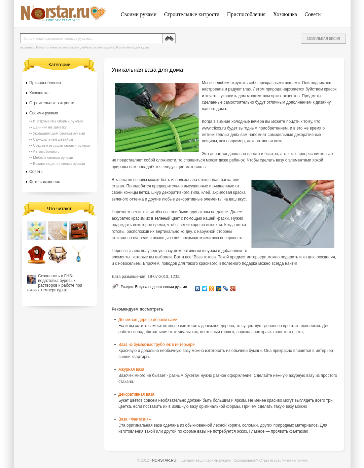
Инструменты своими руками (58, 121)
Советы (313, 14)
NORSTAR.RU (164, 460)
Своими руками (138, 14)
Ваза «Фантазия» (134, 419)
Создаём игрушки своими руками (61, 145)
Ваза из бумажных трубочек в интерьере (156, 344)
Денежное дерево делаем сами (147, 319)
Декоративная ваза (136, 394)
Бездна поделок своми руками (161, 287)
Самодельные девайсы (53, 139)
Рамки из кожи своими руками (57, 47)
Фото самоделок (44, 181)
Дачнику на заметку (50, 127)
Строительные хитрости (192, 14)
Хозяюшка (285, 14)
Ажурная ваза (131, 369)
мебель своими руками (98, 47)
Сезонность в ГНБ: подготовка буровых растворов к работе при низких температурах (54, 283)
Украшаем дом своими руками (59, 133)
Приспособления (246, 14)
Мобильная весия (323, 38)
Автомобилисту (46, 151)
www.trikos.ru (214, 128)
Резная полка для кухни (132, 47)
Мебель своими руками (53, 157)
